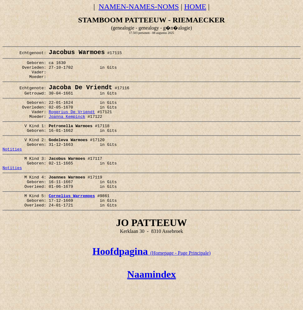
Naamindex (151, 300)
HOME (195, 6)
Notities (12, 165)
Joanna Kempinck (67, 128)
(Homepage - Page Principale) (151, 278)
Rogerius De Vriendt (72, 122)
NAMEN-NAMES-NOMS (139, 6)
